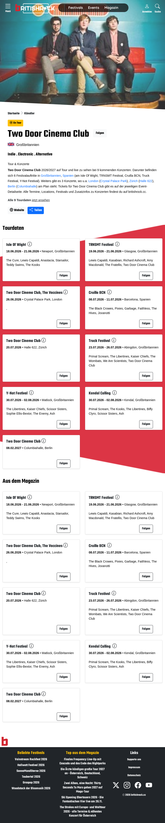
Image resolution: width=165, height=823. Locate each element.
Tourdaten (13, 228)
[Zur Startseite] (4, 741)
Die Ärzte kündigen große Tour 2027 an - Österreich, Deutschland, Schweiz (83, 773)
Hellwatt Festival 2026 (30, 765)
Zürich (133, 181)
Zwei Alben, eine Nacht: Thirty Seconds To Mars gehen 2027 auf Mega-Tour (82, 787)
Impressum (134, 767)
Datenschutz (134, 775)
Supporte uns (134, 759)
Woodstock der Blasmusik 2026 (31, 788)
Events (93, 7)
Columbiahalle (26, 186)
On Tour (15, 123)
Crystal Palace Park (113, 181)
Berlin (11, 186)
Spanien (68, 175)
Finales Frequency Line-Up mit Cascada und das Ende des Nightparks (82, 761)
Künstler (29, 113)
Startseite (14, 113)
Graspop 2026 (31, 782)
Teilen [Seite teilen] (35, 210)
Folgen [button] (100, 133)
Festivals (75, 7)
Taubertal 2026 (31, 776)
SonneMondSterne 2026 (31, 771)
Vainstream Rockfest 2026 (31, 759)
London (94, 181)
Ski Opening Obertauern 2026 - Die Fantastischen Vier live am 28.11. (82, 799)
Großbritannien (51, 175)
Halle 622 (146, 181)
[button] (76, 8)
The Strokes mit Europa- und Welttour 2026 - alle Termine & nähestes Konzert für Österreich (82, 811)
